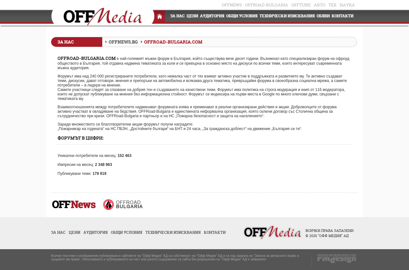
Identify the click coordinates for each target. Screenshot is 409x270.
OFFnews (232, 5)
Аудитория (212, 16)
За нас (177, 16)
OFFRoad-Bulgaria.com (173, 42)
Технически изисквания (287, 16)
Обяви (323, 16)
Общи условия (242, 16)
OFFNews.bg (123, 42)
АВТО (319, 5)
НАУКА (347, 5)
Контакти (342, 16)
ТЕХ (332, 5)
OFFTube (301, 5)
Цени (192, 16)
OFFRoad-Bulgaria (266, 5)
